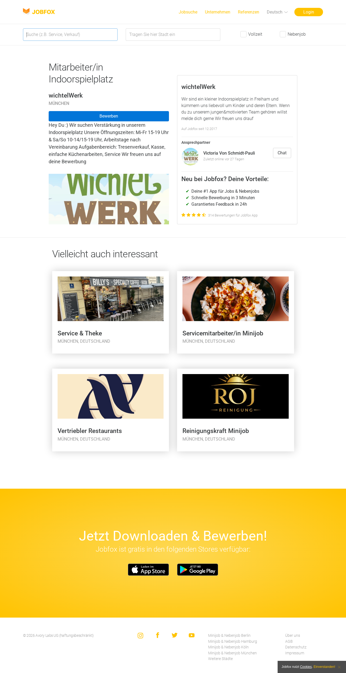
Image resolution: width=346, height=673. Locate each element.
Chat (282, 152)
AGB (289, 641)
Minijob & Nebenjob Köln (228, 647)
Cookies (306, 667)
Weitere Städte (220, 659)
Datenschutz (296, 647)
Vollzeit (255, 34)
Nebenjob (297, 34)
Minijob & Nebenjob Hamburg (232, 641)
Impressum (294, 653)
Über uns (292, 635)
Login (308, 12)
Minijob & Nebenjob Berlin (229, 635)
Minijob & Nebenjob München (232, 653)
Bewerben (108, 116)
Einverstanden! (324, 667)
